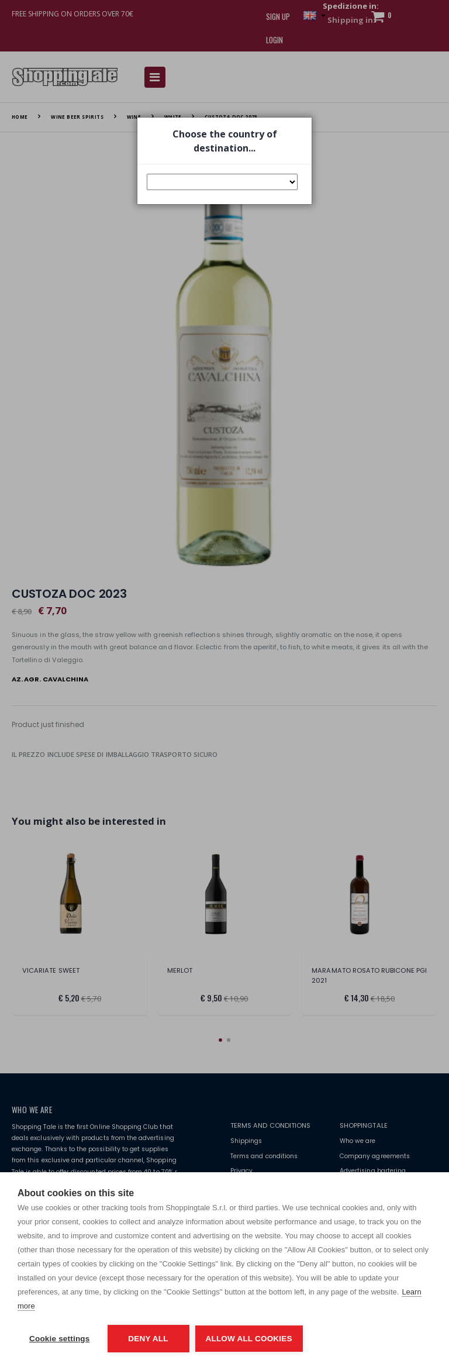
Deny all (148, 1338)
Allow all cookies (249, 1338)
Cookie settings (59, 1338)
